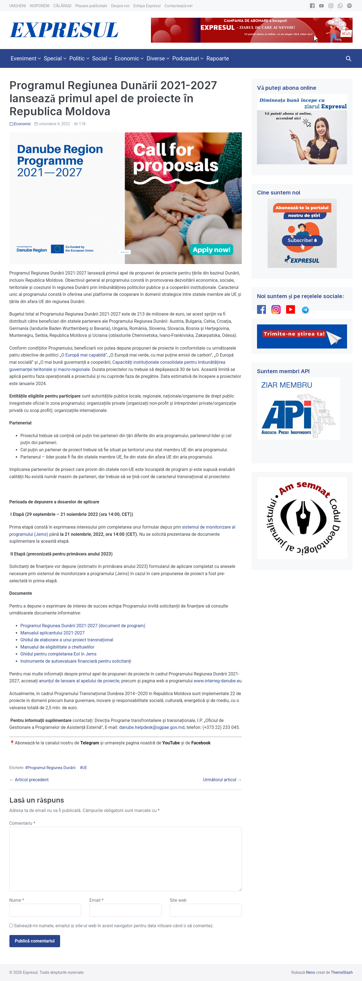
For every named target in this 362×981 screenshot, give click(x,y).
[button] (349, 58)
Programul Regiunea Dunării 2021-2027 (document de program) (82, 625)
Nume (16, 900)
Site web (178, 900)
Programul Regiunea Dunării (51, 767)
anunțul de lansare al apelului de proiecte (79, 680)
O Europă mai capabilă (83, 355)
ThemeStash (342, 972)
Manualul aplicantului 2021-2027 (52, 633)
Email (96, 900)
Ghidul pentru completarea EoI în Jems (58, 654)
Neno (310, 972)
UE (84, 767)
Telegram (89, 743)
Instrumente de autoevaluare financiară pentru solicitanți (75, 661)
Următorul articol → (222, 779)
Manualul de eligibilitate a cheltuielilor (57, 647)
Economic (22, 124)
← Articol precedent (29, 779)
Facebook (201, 743)
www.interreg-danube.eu (218, 680)
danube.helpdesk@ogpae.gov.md (151, 727)
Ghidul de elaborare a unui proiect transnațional (66, 639)
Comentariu (22, 823)
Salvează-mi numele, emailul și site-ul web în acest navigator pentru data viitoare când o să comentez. (114, 925)
